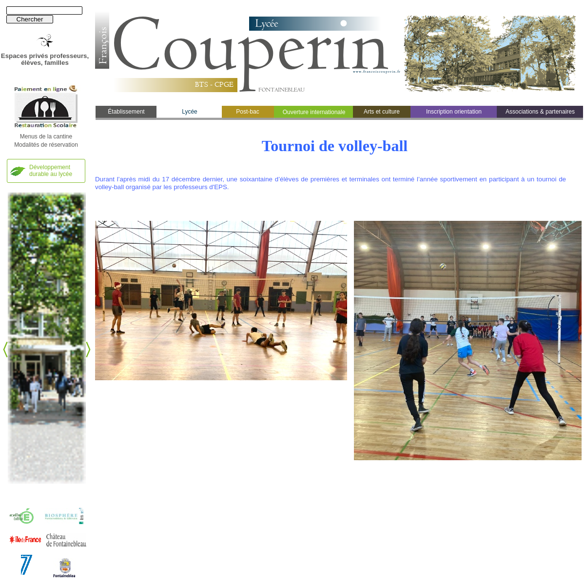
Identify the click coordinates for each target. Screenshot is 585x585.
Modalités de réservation (46, 144)
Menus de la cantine (46, 136)
